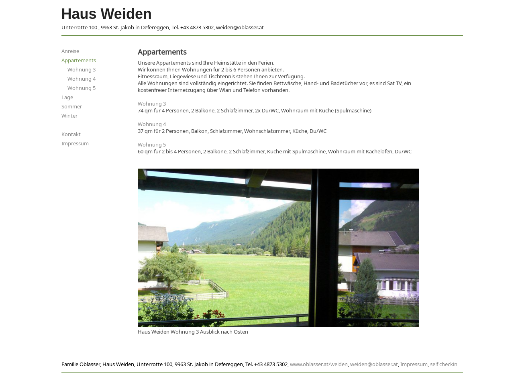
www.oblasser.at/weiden (319, 364)
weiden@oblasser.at (374, 364)
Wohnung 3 (81, 69)
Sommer (71, 106)
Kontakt (71, 134)
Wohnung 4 (81, 79)
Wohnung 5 (81, 88)
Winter (69, 116)
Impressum (75, 143)
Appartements (78, 60)
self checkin (443, 364)
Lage (67, 97)
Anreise (70, 51)
